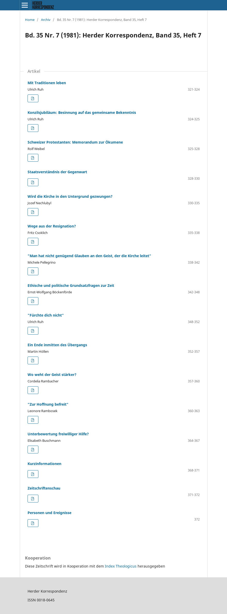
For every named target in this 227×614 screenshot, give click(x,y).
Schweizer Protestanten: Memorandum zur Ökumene (75, 142)
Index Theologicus (121, 566)
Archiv (46, 19)
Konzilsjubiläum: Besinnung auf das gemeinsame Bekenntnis (82, 112)
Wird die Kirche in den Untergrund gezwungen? (70, 196)
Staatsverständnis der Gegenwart (57, 171)
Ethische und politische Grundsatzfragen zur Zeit (71, 285)
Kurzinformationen (44, 463)
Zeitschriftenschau (44, 488)
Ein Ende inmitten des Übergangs (57, 344)
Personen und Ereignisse (49, 512)
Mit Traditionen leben (47, 82)
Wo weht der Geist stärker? (52, 374)
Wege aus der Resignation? (52, 226)
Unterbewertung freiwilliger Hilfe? (58, 433)
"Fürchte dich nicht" (46, 315)
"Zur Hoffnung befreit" (48, 404)
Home (30, 19)
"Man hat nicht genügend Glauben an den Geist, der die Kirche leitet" (89, 255)
